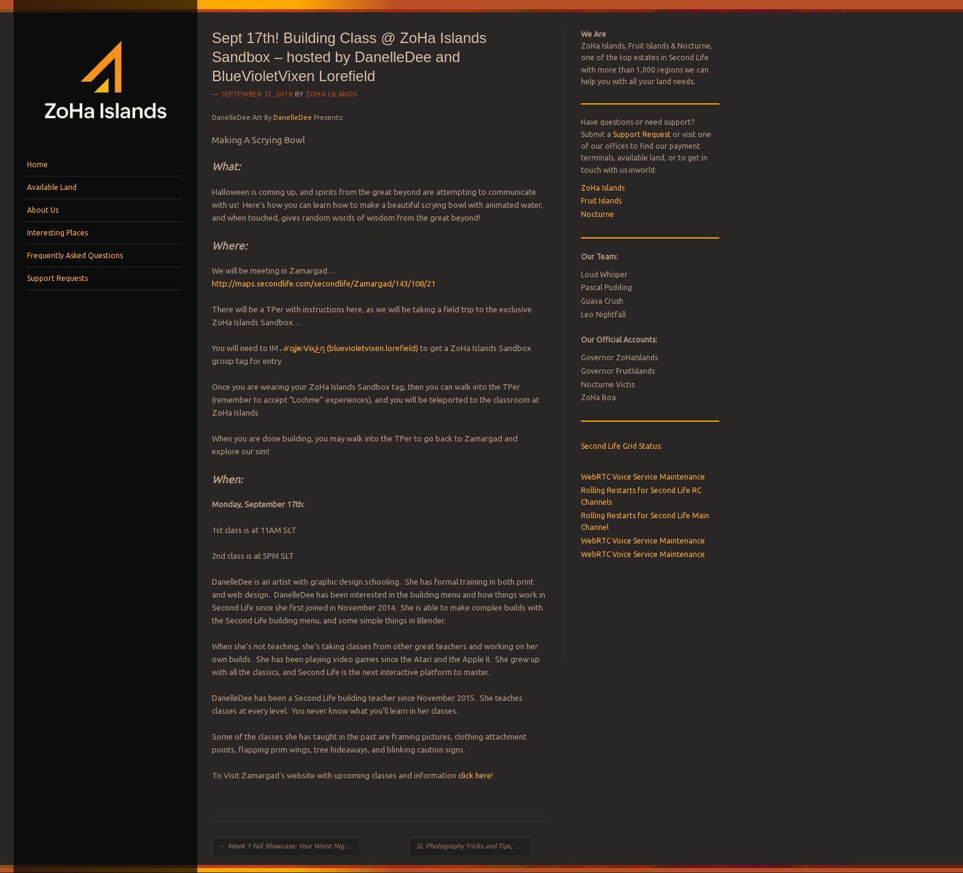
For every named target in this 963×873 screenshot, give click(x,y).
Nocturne (597, 214)
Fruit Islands (601, 201)
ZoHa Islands (331, 94)
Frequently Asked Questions (75, 255)
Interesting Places (57, 233)
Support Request (642, 134)
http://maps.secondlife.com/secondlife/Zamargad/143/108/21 (323, 283)
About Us (42, 210)
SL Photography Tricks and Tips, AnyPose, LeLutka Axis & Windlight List (473, 846)
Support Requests (57, 278)
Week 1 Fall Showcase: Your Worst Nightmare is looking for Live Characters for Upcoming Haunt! (290, 846)
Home (37, 164)
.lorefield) (401, 348)
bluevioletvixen (356, 348)
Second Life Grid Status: (621, 446)
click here (474, 775)
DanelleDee (292, 117)
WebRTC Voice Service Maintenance (643, 477)
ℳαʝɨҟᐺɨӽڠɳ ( (304, 348)
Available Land (52, 187)
